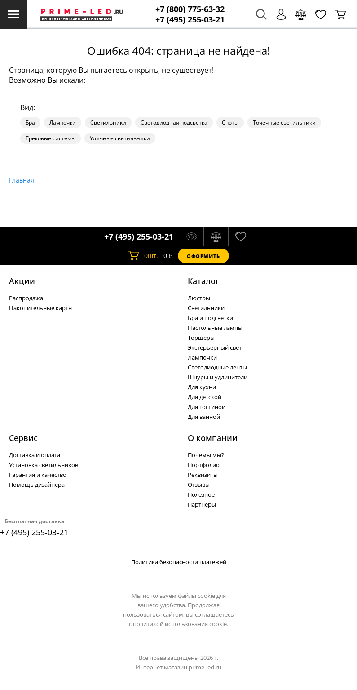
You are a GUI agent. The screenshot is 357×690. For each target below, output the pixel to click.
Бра (30, 122)
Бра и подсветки (210, 318)
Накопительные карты (41, 308)
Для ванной (204, 417)
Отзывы (199, 485)
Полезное (201, 494)
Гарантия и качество (37, 475)
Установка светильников (43, 465)
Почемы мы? (206, 455)
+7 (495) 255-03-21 (190, 19)
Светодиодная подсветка (174, 122)
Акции (22, 281)
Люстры (199, 298)
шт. (143, 255)
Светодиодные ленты (217, 367)
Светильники (108, 122)
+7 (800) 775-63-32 (190, 9)
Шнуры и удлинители (217, 377)
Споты (230, 122)
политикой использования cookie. (180, 624)
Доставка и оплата (34, 455)
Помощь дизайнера (37, 485)
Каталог (203, 281)
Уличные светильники (120, 138)
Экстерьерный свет (215, 347)
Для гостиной (206, 407)
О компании (213, 437)
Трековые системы (50, 138)
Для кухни (202, 387)
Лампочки (62, 122)
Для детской (204, 397)
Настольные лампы (215, 328)
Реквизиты (203, 475)
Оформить (203, 256)
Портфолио (204, 465)
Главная (21, 180)
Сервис (23, 437)
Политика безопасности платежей (178, 562)
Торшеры (201, 338)
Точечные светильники (284, 122)
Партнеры (202, 504)
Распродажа (26, 298)
